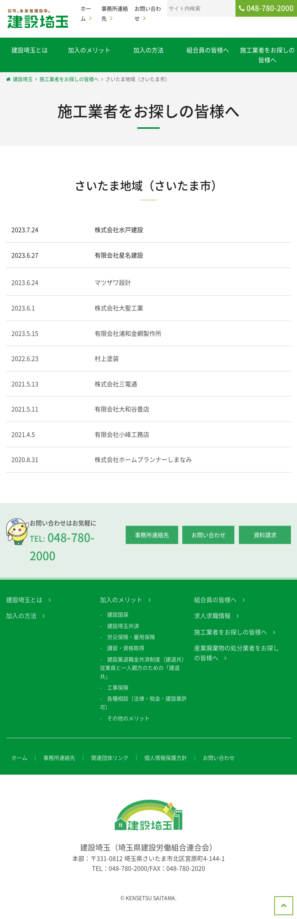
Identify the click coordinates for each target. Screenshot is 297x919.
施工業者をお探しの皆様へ (230, 638)
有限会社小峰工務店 (122, 440)
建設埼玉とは (29, 49)
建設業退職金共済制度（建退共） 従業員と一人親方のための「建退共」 (146, 674)
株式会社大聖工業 (119, 314)
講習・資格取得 (125, 654)
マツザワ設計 (113, 289)
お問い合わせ (208, 541)
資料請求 (265, 541)
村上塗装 (107, 364)
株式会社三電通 (116, 390)
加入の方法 (148, 49)
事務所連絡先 (152, 541)
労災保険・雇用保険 (131, 643)
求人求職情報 (212, 622)
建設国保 (117, 621)
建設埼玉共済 (123, 632)
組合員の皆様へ (207, 49)
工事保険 (117, 694)
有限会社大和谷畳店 (122, 415)
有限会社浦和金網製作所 (128, 339)
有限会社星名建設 (119, 254)
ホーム (19, 764)
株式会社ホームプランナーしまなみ (143, 466)
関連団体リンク (109, 764)
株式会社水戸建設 (119, 229)
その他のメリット (128, 725)
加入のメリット (89, 49)
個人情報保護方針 (165, 764)
